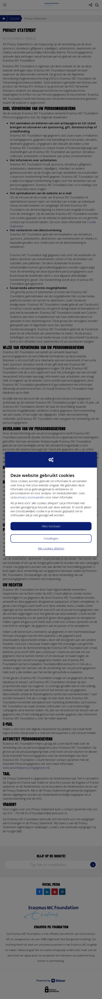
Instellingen (51, 538)
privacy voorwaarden (31, 497)
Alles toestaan (51, 526)
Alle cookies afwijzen (51, 548)
